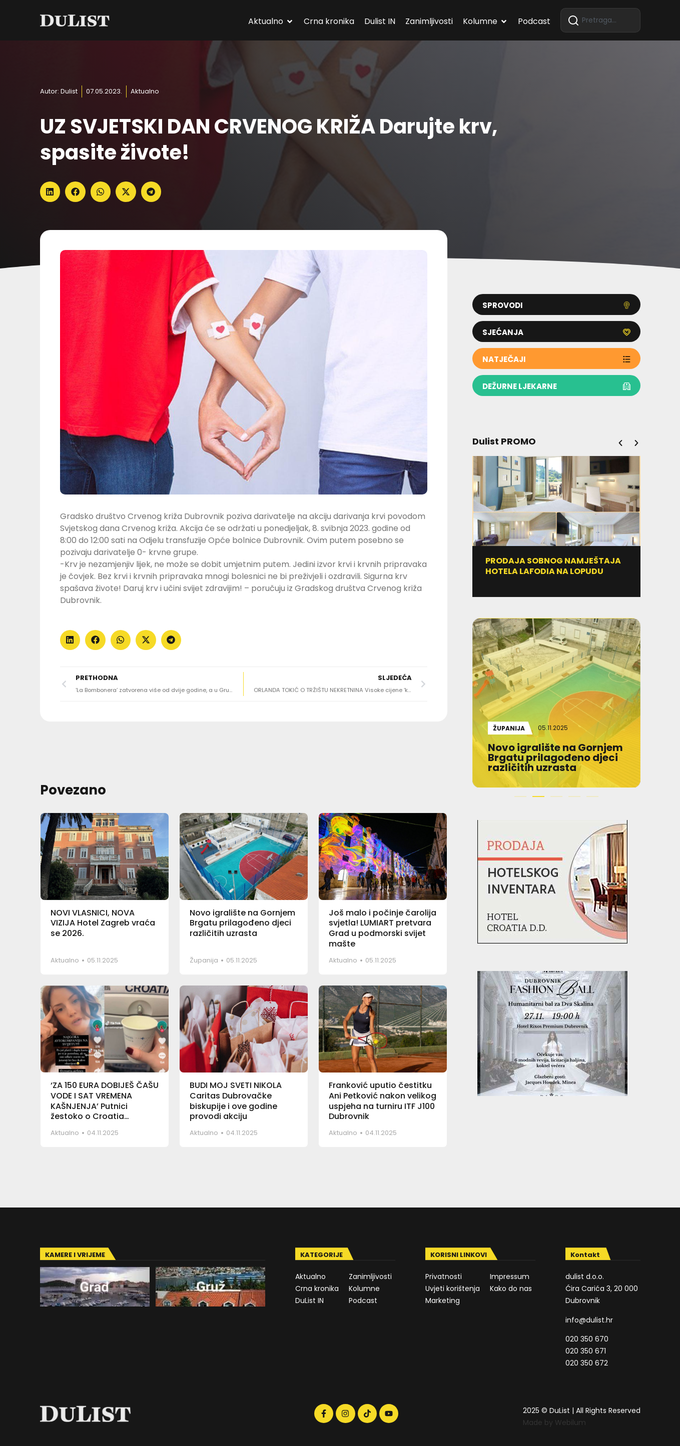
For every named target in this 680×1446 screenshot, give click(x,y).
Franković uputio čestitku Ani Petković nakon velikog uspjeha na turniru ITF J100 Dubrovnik (382, 1101)
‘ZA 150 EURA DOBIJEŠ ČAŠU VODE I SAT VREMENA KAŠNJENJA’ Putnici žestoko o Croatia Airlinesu (105, 1106)
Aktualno (145, 91)
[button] (50, 192)
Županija (204, 960)
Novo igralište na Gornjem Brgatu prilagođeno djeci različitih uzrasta (242, 923)
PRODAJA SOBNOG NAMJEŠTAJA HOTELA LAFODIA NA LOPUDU (558, 566)
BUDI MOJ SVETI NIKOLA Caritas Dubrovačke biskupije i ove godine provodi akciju (236, 1101)
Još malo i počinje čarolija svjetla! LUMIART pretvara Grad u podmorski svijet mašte (382, 928)
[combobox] (600, 20)
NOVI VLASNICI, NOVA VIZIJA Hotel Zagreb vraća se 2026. (103, 923)
